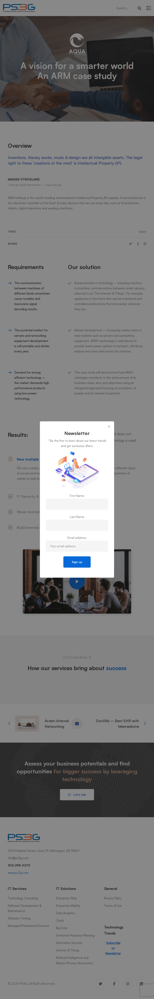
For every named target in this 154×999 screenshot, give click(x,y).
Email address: (77, 538)
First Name (77, 496)
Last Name (77, 517)
